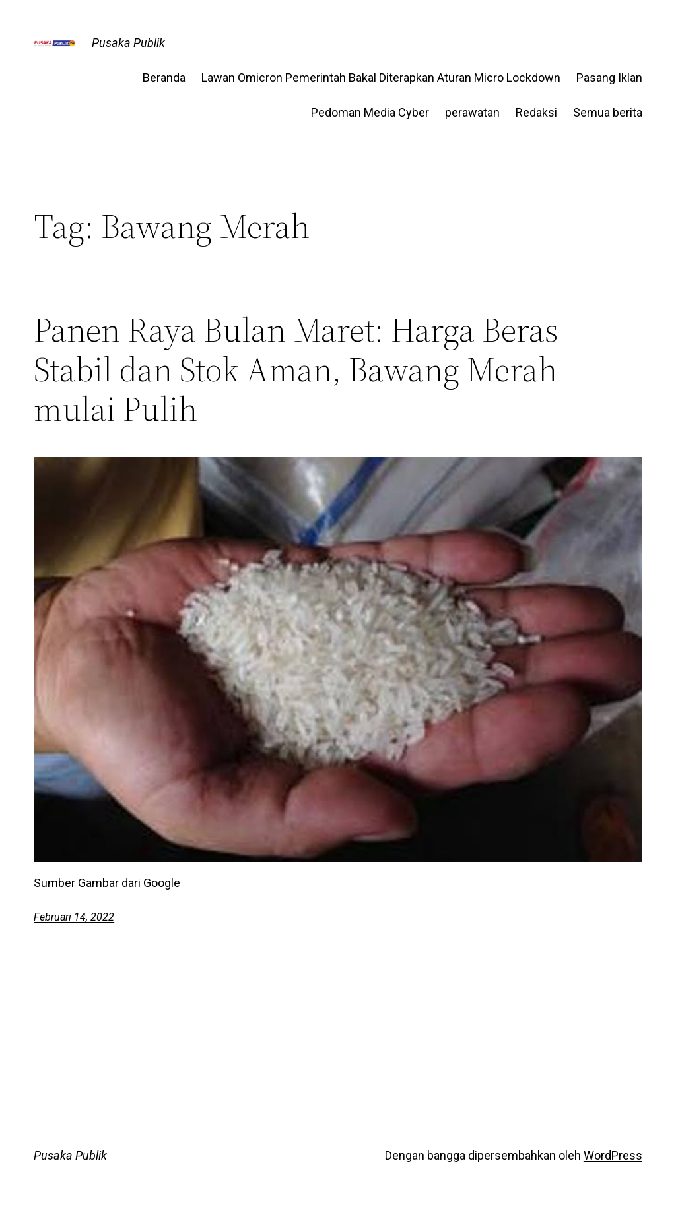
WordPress (613, 1155)
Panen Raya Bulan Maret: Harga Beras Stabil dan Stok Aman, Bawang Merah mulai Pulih (296, 369)
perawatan (472, 112)
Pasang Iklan (609, 77)
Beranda (164, 77)
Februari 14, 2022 (74, 917)
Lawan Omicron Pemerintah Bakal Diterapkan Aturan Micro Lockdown (380, 77)
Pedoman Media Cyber (370, 112)
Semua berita (607, 112)
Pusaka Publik (128, 42)
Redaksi (536, 112)
